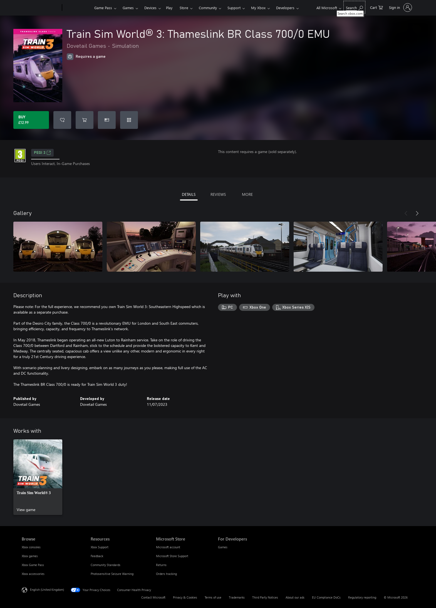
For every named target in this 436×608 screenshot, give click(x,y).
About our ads (295, 597)
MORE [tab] (247, 194)
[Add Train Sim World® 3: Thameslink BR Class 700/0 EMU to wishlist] (62, 120)
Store (184, 7)
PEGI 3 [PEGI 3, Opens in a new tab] (42, 153)
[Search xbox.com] (354, 7)
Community (208, 7)
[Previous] (406, 213)
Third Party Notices (265, 597)
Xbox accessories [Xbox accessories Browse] (33, 574)
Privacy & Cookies (185, 597)
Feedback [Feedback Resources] (97, 556)
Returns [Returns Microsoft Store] (161, 565)
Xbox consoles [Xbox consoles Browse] (31, 547)
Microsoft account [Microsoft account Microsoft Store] (168, 547)
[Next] (417, 213)
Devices (150, 7)
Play (169, 7)
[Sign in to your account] (400, 7)
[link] (37, 477)
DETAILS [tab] (188, 194)
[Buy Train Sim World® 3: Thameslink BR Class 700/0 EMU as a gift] (107, 120)
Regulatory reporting (362, 597)
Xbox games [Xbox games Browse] (30, 556)
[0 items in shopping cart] (376, 7)
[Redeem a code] (129, 120)
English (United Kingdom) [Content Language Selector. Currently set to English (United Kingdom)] (47, 589)
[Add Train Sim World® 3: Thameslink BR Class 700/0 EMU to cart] (84, 120)
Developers (285, 7)
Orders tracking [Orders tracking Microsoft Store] (166, 574)
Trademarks (237, 597)
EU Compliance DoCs (326, 597)
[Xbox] (77, 7)
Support (234, 7)
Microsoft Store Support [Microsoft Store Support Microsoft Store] (172, 556)
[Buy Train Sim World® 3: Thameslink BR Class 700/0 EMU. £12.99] (31, 120)
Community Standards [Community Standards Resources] (105, 565)
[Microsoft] (41, 7)
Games (128, 7)
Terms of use (213, 597)
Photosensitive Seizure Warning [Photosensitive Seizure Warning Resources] (112, 574)
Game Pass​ (103, 7)
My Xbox (258, 7)
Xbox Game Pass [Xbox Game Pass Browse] (33, 565)
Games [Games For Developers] (222, 547)
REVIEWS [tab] (218, 194)
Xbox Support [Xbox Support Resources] (99, 547)
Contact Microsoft (153, 597)
